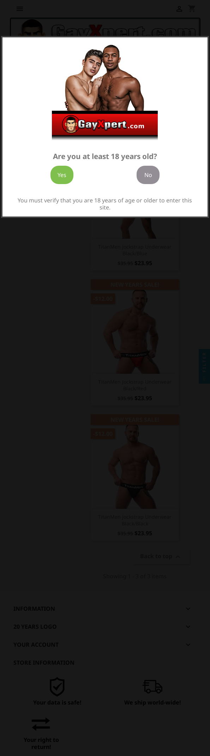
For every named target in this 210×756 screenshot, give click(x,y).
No (148, 175)
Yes (62, 175)
